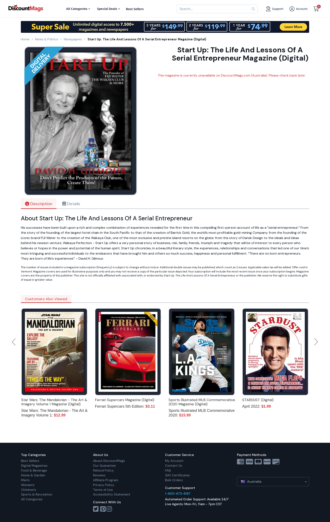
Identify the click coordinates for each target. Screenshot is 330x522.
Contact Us (173, 466)
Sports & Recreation (36, 494)
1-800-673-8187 (177, 494)
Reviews (99, 475)
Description (38, 203)
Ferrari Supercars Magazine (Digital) (124, 400)
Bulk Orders (174, 480)
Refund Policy (103, 470)
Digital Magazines (34, 466)
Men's (25, 480)
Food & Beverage (34, 470)
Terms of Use (103, 490)
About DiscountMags (109, 461)
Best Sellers (30, 461)
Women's (28, 485)
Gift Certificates (177, 475)
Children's (28, 490)
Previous (14, 342)
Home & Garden (33, 475)
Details (71, 203)
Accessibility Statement (111, 494)
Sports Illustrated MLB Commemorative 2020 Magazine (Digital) (202, 402)
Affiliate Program (105, 480)
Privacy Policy (103, 485)
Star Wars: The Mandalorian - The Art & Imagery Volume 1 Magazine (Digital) (54, 402)
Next (316, 342)
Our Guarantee (104, 466)
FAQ (168, 470)
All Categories (32, 499)
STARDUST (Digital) (258, 400)
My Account (174, 461)
